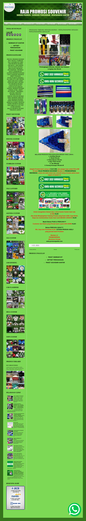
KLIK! (57, 214)
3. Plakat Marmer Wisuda (54, 160)
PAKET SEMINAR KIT (55, 257)
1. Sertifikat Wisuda (54, 156)
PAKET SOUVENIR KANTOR (55, 262)
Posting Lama (77, 249)
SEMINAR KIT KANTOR (16, 43)
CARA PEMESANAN (51, 24)
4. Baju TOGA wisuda (54, 161)
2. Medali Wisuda (54, 158)
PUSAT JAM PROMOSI (18, 453)
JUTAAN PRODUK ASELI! (64, 229)
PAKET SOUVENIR (16, 50)
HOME (6, 24)
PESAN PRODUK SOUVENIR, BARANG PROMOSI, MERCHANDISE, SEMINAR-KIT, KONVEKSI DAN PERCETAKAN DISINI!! (19, 472)
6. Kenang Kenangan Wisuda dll (54, 165)
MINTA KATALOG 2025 (29, 24)
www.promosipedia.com (54, 241)
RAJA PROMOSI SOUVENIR (47, 171)
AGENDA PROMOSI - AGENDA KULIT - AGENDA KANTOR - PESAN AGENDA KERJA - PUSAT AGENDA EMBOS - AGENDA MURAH (19, 406)
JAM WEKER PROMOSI (18, 445)
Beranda (55, 249)
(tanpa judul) (16, 422)
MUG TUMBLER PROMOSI (12, 365)
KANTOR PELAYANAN (62, 24)
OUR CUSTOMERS (73, 24)
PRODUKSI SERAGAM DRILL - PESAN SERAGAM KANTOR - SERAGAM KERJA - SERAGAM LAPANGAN (19, 415)
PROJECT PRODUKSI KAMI (16, 24)
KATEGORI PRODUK (40, 24)
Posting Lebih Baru (32, 249)
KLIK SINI (54, 169)
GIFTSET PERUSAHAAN (55, 260)
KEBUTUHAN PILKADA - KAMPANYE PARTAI (18, 462)
